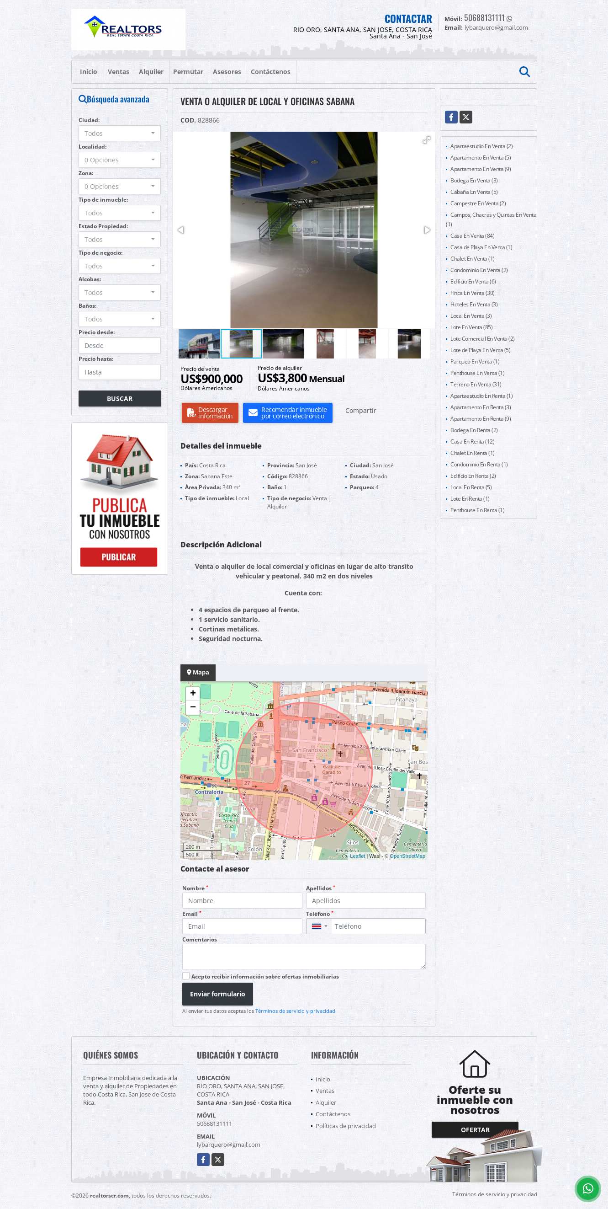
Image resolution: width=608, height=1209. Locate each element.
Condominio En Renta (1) (479, 464)
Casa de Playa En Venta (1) (481, 247)
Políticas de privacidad (346, 1126)
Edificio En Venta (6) (473, 281)
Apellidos (320, 888)
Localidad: (92, 146)
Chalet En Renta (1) (472, 453)
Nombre (195, 888)
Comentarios (199, 939)
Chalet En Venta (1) (472, 258)
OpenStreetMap (407, 856)
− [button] (193, 708)
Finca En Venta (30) (472, 293)
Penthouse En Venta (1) (477, 373)
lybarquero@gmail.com (228, 1144)
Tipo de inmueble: (103, 199)
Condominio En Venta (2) (479, 270)
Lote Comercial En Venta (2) (482, 338)
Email (191, 914)
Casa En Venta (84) (472, 236)
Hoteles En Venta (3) (473, 304)
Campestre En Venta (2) (478, 203)
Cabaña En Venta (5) (474, 192)
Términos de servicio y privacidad (295, 1010)
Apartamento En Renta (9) (480, 419)
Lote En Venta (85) (471, 327)
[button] (426, 140)
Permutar (188, 71)
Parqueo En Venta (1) (474, 361)
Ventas (118, 71)
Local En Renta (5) (471, 487)
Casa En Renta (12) (472, 441)
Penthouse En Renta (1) (477, 510)
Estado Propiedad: (103, 226)
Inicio (88, 71)
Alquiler (151, 71)
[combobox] (120, 133)
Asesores (227, 71)
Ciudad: (89, 120)
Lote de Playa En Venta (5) (480, 350)
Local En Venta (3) (471, 316)
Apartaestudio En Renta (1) (481, 396)
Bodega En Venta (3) (474, 180)
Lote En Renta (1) (470, 499)
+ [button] (193, 694)
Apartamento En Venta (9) (480, 169)
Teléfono (319, 914)
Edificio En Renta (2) (473, 476)
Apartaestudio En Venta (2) (481, 146)
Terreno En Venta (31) (476, 384)
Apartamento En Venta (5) (480, 157)
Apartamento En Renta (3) (480, 407)
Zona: (86, 173)
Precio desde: (97, 332)
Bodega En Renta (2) (474, 430)
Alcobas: (90, 279)
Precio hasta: (96, 359)
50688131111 (484, 17)
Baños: (87, 306)
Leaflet (357, 856)
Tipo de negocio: (100, 253)
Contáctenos (271, 71)
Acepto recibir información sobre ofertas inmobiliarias (265, 976)
